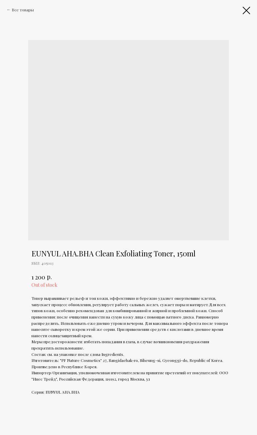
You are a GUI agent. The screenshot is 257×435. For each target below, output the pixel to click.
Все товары (23, 9)
